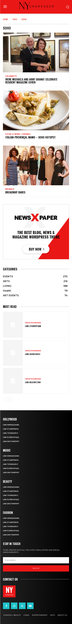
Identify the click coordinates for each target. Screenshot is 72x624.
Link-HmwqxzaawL (11, 425)
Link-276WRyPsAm (33, 326)
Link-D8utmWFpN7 (11, 441)
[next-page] (9, 399)
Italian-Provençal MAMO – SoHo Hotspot (30, 137)
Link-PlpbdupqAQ (11, 437)
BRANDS (9, 189)
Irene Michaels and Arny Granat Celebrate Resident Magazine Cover (31, 80)
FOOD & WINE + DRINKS (17, 134)
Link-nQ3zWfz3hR (33, 382)
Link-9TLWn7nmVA (10, 429)
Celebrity (11, 76)
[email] (36, 560)
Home (5, 19)
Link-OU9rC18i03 (32, 354)
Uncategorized (33, 323)
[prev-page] (5, 399)
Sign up (36, 568)
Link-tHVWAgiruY (10, 433)
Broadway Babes (15, 192)
